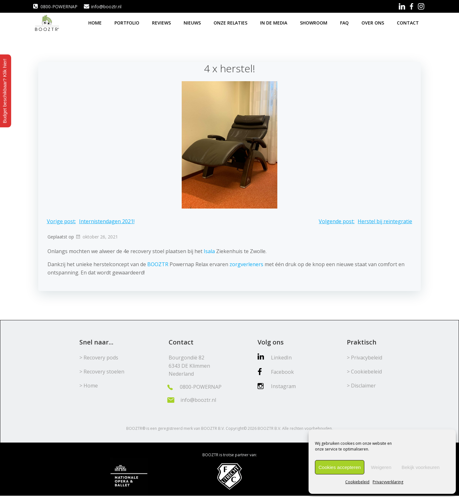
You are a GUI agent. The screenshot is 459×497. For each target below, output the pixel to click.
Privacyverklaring (388, 482)
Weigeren (381, 467)
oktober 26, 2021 (96, 237)
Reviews (162, 22)
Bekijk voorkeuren (421, 467)
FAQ (345, 22)
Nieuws (192, 22)
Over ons (373, 22)
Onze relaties (231, 22)
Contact (408, 22)
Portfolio (127, 22)
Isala (209, 250)
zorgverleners (246, 264)
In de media (274, 22)
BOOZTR (157, 264)
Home (95, 22)
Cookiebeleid (357, 482)
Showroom (314, 22)
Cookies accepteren (339, 467)
